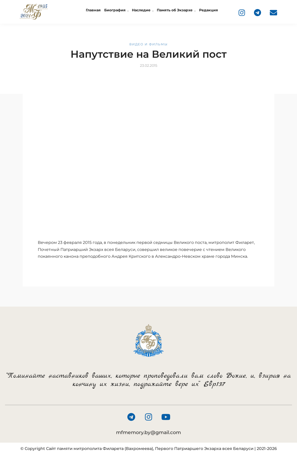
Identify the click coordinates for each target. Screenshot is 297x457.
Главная (93, 10)
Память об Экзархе (175, 10)
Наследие (141, 10)
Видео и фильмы (148, 44)
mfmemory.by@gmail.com (148, 432)
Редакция (208, 10)
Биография (115, 10)
